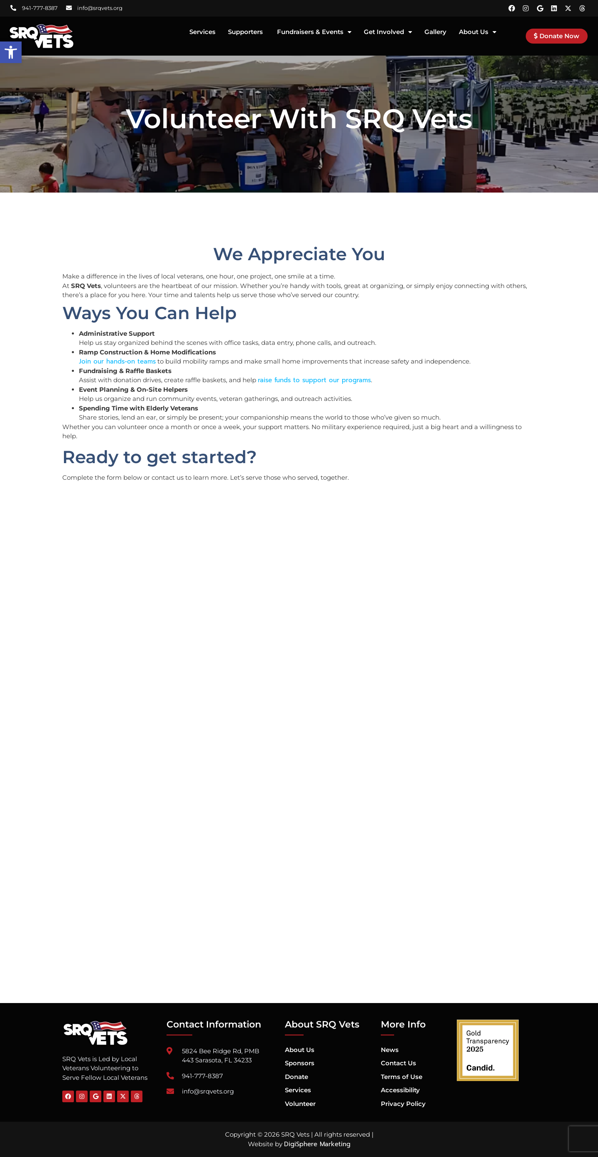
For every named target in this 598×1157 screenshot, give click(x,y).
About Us (477, 32)
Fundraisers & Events (314, 32)
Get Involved (388, 32)
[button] (11, 52)
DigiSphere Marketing (317, 1144)
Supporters (246, 32)
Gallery (435, 32)
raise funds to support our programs (314, 380)
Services (202, 32)
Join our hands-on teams (117, 361)
